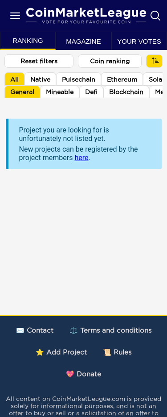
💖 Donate (83, 374)
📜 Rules (117, 352)
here (81, 157)
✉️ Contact (34, 330)
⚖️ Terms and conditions (110, 330)
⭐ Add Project (61, 352)
